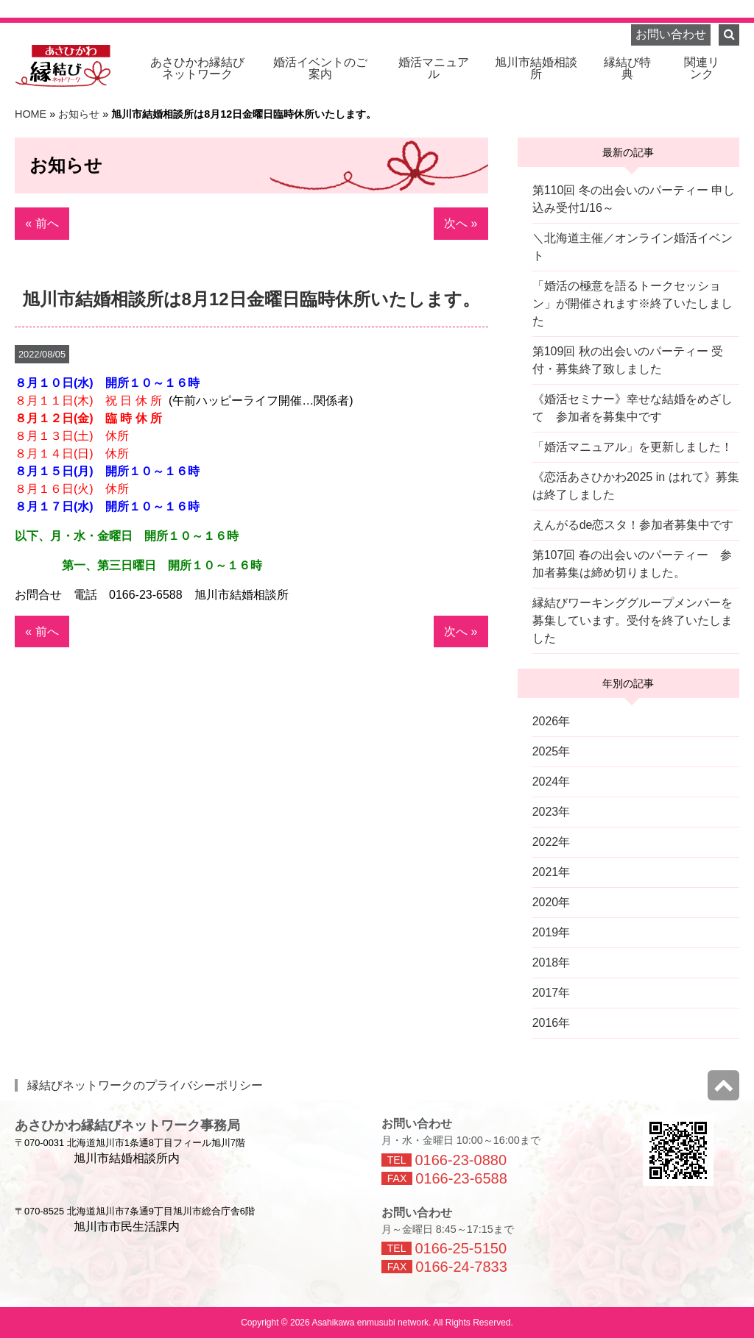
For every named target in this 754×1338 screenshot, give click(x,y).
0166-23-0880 (461, 1160)
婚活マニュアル (433, 68)
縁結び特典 (627, 68)
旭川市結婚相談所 (536, 68)
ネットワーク (197, 68)
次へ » (460, 223)
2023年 (551, 811)
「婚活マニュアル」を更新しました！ (632, 447)
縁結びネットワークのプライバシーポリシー (145, 1085)
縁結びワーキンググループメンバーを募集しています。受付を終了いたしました (632, 620)
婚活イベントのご (320, 68)
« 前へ (41, 223)
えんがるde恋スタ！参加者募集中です (633, 525)
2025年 (551, 751)
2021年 (551, 872)
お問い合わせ (670, 34)
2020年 (551, 902)
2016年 (551, 1023)
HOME (30, 114)
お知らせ (78, 114)
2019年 (551, 932)
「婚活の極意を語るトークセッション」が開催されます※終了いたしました (632, 303)
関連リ (701, 68)
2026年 (551, 721)
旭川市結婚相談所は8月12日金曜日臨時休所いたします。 (251, 299)
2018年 (551, 962)
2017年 (551, 992)
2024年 (551, 781)
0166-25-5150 (461, 1248)
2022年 (551, 842)
